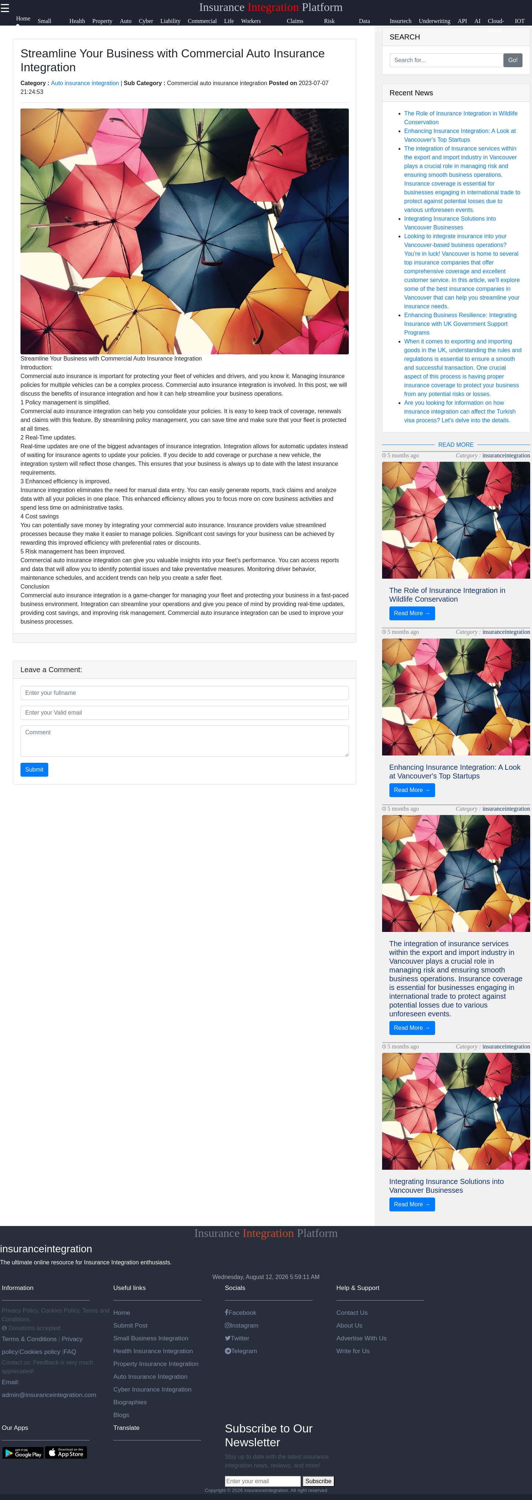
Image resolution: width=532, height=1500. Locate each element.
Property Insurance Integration (156, 1363)
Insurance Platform (271, 7)
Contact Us (352, 1312)
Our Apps (15, 1427)
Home (121, 1312)
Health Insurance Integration (153, 1351)
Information (18, 1287)
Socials (235, 1287)
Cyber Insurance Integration (152, 1389)
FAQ (70, 1351)
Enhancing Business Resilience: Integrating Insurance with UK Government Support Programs (460, 324)
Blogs (121, 1415)
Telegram (241, 1351)
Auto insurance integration (85, 83)
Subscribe (318, 1481)
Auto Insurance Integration (150, 1376)
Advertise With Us (361, 1338)
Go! (513, 60)
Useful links (129, 1287)
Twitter (237, 1338)
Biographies (130, 1402)
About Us (349, 1325)
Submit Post (130, 1325)
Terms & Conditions (30, 1339)
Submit (34, 769)
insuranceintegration (506, 455)
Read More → (412, 613)
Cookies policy (39, 1351)
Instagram (242, 1325)
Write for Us (353, 1351)
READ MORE (456, 445)
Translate (126, 1427)
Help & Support (358, 1287)
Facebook (240, 1312)
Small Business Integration (150, 1338)
